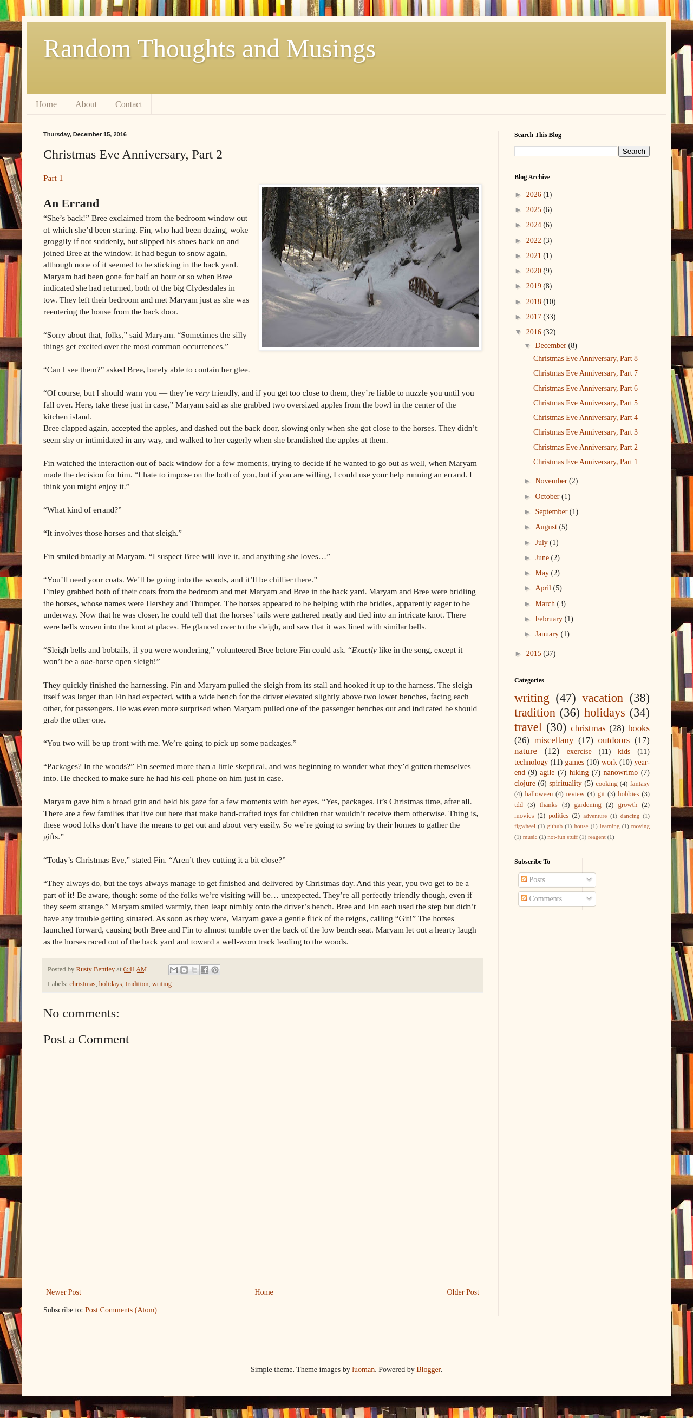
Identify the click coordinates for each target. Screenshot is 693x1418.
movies (524, 815)
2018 (535, 302)
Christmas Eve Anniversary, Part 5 (585, 403)
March (546, 604)
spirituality (565, 783)
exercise (579, 751)
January (547, 634)
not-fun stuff (562, 836)
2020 (535, 271)
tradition (137, 984)
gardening (587, 805)
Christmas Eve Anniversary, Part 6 (585, 388)
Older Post (463, 1292)
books (639, 728)
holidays (110, 984)
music (530, 836)
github (555, 826)
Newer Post (63, 1292)
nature (525, 751)
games (574, 762)
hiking (579, 773)
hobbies (628, 794)
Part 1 (53, 177)
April (544, 588)
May (543, 573)
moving (640, 826)
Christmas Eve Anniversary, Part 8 (585, 358)
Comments (541, 899)
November (552, 481)
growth (628, 805)
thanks (549, 805)
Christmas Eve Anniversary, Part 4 (585, 417)
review (575, 794)
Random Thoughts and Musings (209, 48)
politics (558, 815)
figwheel (524, 826)
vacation (602, 698)
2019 (535, 286)
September (552, 512)
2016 (535, 332)
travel (528, 727)
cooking (607, 783)
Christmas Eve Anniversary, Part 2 (585, 447)
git (601, 794)
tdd (518, 805)
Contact (128, 104)
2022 (535, 241)
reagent (597, 836)
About (86, 104)
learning (610, 826)
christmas (82, 984)
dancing (629, 815)
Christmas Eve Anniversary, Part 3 (585, 432)
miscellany (554, 740)
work (609, 762)
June (543, 558)
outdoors (614, 740)
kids (624, 751)
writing (162, 984)
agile (547, 773)
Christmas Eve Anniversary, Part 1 (585, 462)
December (551, 346)
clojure (524, 783)
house (581, 826)
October (548, 497)
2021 (535, 256)
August (547, 527)
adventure (595, 815)
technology (531, 762)
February (549, 619)
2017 (535, 317)
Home (46, 104)
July (542, 543)
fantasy (640, 783)
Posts (533, 880)
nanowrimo (621, 773)
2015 (535, 653)
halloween (539, 794)
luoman (363, 1370)
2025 (535, 210)
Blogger (428, 1370)
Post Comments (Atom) (121, 1310)
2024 (535, 225)
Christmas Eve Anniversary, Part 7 (585, 373)
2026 (535, 195)
